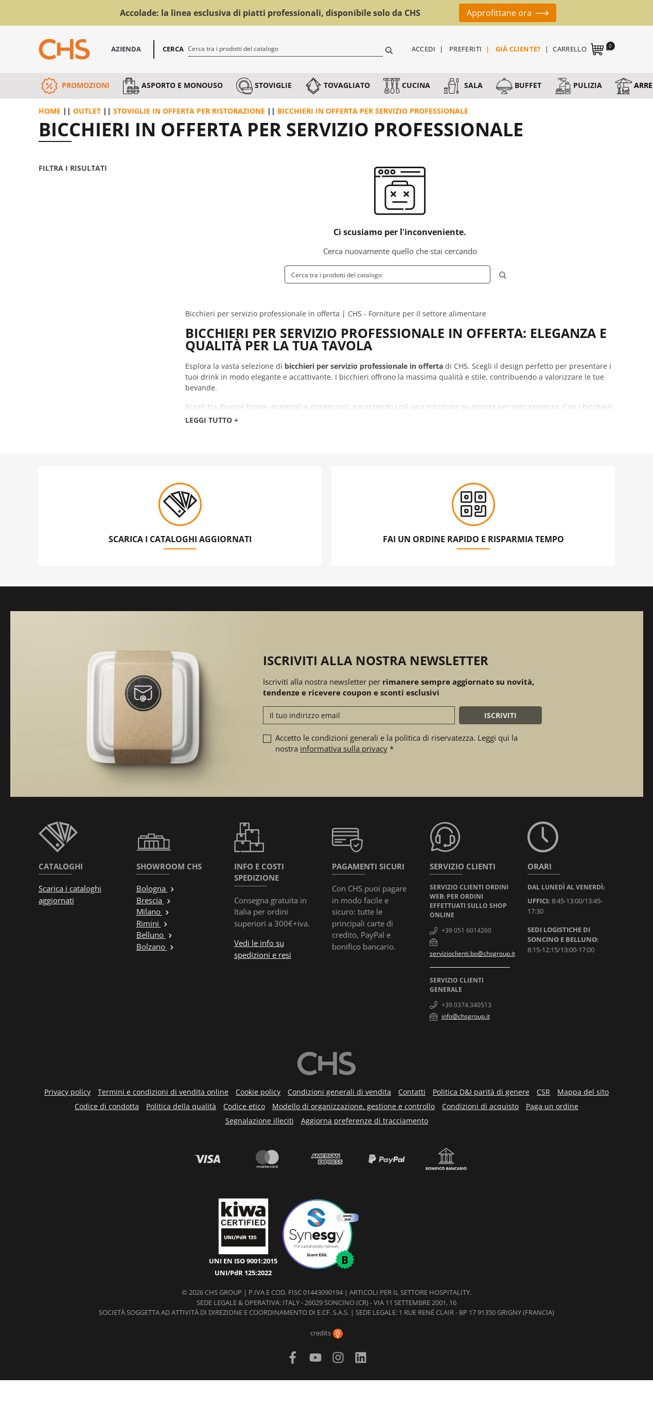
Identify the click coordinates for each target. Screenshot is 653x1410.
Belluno (154, 935)
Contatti (412, 1092)
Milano (153, 911)
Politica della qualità (181, 1106)
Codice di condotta (107, 1106)
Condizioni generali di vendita (339, 1092)
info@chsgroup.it (466, 1016)
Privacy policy (67, 1092)
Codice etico (244, 1106)
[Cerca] (285, 48)
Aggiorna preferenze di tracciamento (364, 1121)
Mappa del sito (583, 1092)
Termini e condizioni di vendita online (163, 1092)
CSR (543, 1092)
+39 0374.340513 (466, 1005)
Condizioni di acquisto (480, 1106)
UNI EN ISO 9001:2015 (243, 1260)
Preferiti (465, 48)
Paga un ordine (552, 1106)
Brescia (153, 900)
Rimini (152, 923)
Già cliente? (518, 48)
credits (326, 1332)
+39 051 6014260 (466, 930)
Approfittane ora (499, 13)
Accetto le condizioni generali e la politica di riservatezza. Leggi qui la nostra (396, 743)
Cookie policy (258, 1092)
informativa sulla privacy (343, 748)
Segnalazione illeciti (259, 1121)
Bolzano (155, 946)
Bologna (155, 888)
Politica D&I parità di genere (481, 1092)
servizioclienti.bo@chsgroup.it (472, 953)
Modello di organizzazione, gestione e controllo (353, 1106)
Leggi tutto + (211, 420)
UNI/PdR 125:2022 (243, 1272)
